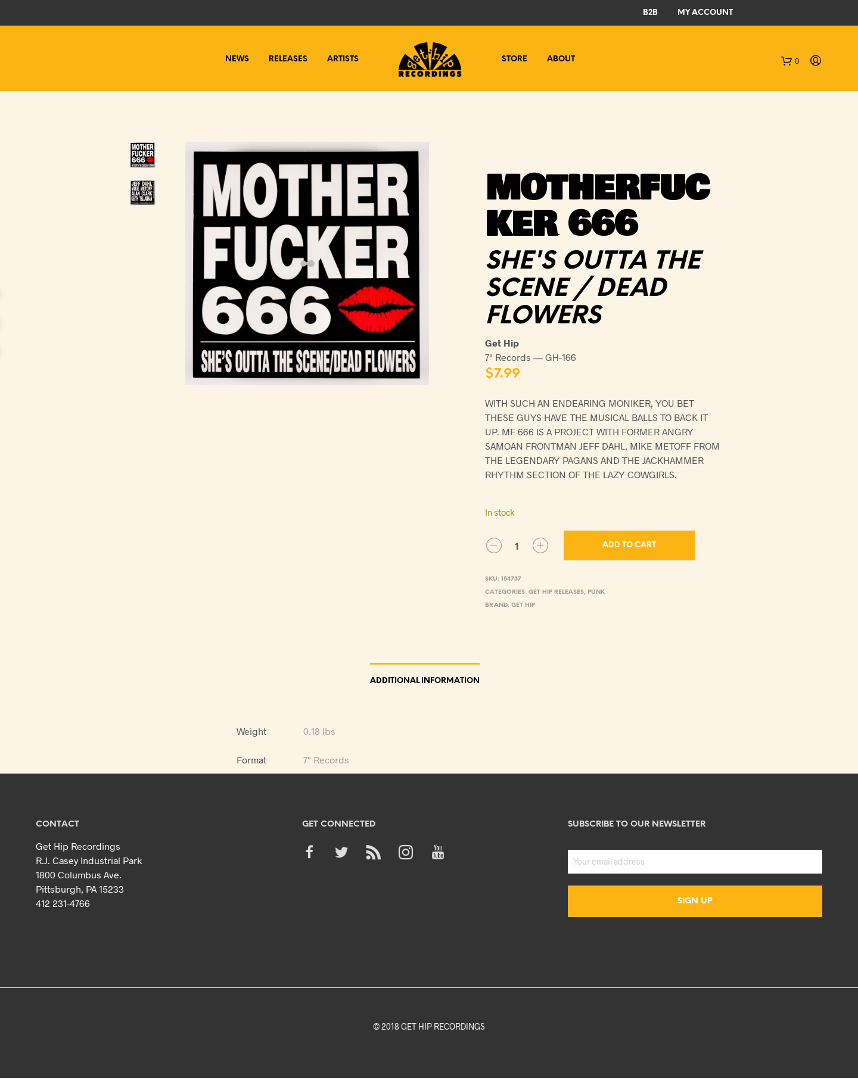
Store (514, 59)
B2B (650, 13)
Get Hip (523, 605)
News (237, 59)
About (561, 59)
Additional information (425, 681)
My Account (705, 13)
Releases (288, 59)
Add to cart (629, 545)
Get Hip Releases (556, 592)
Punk (596, 592)
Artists (343, 59)
